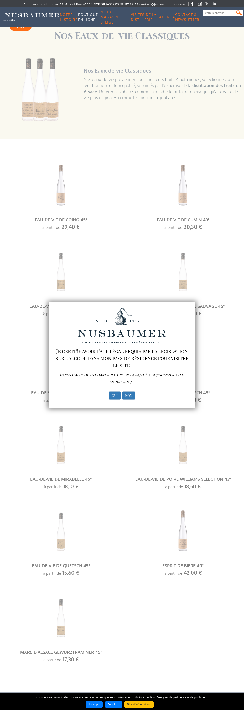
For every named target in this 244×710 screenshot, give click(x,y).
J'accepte (94, 704)
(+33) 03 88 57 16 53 (122, 4)
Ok (239, 12)
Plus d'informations (139, 704)
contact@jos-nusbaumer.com (162, 4)
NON (128, 395)
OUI (115, 395)
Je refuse (113, 704)
